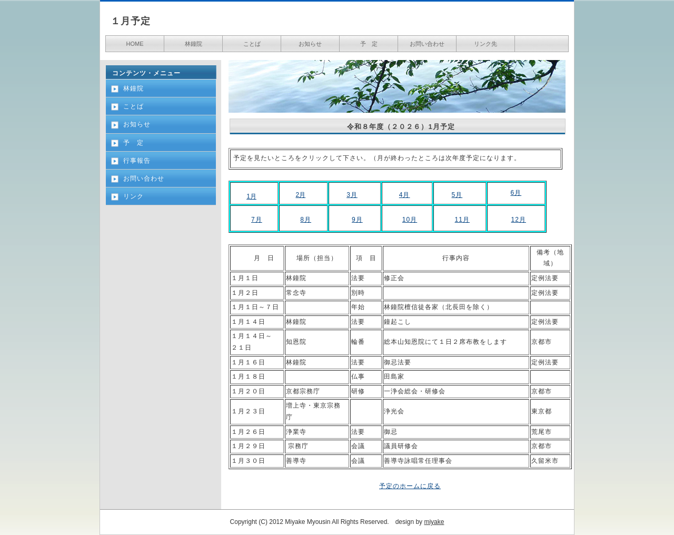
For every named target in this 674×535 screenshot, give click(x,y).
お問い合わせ (427, 44)
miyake (434, 522)
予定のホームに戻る (410, 486)
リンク (133, 196)
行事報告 (137, 160)
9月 (357, 219)
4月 (404, 195)
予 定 (369, 44)
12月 (518, 219)
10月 (409, 219)
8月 (305, 219)
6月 (515, 192)
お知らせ (310, 44)
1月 (251, 196)
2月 (300, 195)
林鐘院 (193, 44)
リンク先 (485, 44)
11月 (462, 219)
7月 (256, 219)
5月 (457, 195)
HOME (135, 44)
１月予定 (131, 21)
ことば (252, 44)
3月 (352, 195)
